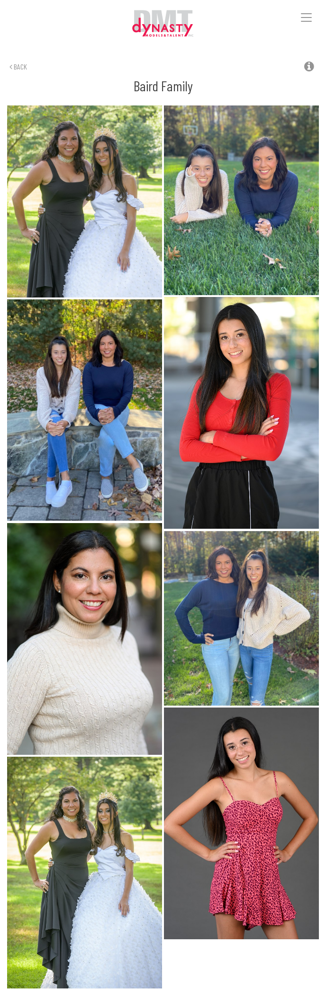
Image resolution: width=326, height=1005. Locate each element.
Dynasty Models (163, 24)
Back (18, 66)
